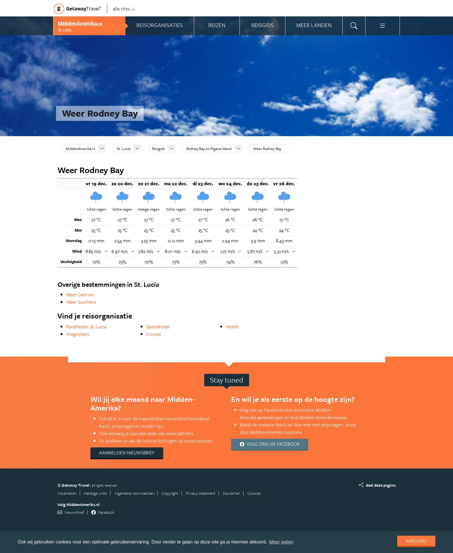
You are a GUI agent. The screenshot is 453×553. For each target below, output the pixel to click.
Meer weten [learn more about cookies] (281, 541)
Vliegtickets (77, 334)
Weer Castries (80, 294)
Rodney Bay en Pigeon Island (208, 148)
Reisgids (158, 148)
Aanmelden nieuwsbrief (127, 452)
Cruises (153, 334)
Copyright (169, 493)
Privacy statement (201, 493)
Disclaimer (231, 493)
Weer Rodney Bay (267, 148)
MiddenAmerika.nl (80, 148)
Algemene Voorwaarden (134, 493)
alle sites (124, 8)
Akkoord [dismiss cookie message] (416, 540)
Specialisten (158, 326)
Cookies (254, 493)
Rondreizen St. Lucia (86, 326)
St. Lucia (123, 148)
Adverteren (67, 493)
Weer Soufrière (81, 302)
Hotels (232, 326)
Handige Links (95, 493)
